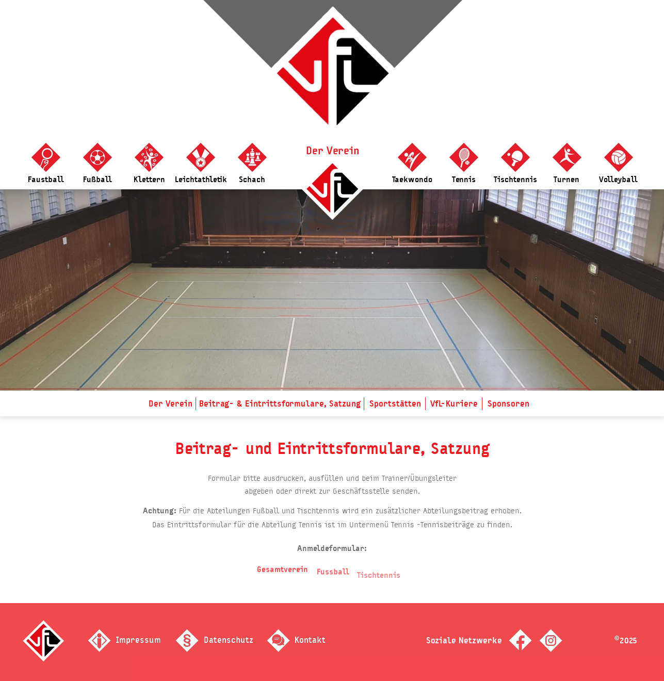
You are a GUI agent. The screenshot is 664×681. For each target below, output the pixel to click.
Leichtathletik (201, 179)
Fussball (333, 579)
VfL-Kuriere (454, 403)
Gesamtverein (282, 575)
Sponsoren (508, 403)
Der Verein (332, 150)
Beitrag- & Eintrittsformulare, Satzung (280, 403)
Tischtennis (378, 583)
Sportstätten (395, 403)
